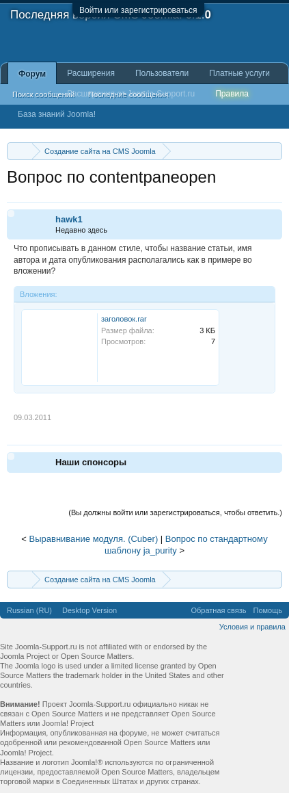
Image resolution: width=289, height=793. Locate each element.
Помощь (268, 610)
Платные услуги (239, 73)
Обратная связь (218, 610)
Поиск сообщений (43, 94)
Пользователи (162, 73)
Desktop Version (89, 610)
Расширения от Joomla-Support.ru (131, 94)
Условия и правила (252, 627)
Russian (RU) (29, 610)
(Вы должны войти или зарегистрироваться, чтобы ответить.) (175, 512)
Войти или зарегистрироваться (138, 10)
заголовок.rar (124, 319)
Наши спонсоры (90, 462)
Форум (32, 74)
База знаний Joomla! (57, 114)
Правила (232, 94)
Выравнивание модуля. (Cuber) (94, 539)
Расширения (91, 73)
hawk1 (69, 219)
